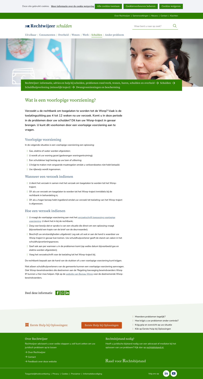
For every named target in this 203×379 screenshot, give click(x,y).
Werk (86, 34)
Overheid (63, 34)
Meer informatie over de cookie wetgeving (72, 6)
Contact (164, 15)
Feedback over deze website (42, 361)
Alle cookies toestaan (108, 6)
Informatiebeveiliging (92, 373)
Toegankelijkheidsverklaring (37, 373)
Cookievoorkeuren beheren (140, 6)
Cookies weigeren (171, 6)
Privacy (55, 373)
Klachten (174, 15)
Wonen (76, 34)
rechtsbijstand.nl (155, 347)
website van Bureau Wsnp (79, 274)
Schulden (64, 26)
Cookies (65, 373)
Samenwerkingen (140, 15)
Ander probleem (114, 34)
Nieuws (154, 15)
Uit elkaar (30, 34)
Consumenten (47, 34)
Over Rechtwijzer (122, 15)
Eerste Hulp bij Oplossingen (102, 325)
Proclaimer (75, 373)
